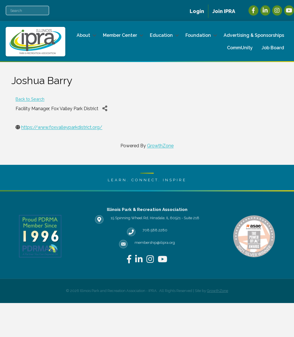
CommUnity (240, 47)
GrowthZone (160, 145)
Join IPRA (223, 11)
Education (161, 35)
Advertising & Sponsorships (254, 35)
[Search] (27, 10)
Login (197, 11)
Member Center (120, 35)
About (83, 35)
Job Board (272, 47)
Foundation (198, 35)
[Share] (104, 108)
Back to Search (30, 99)
